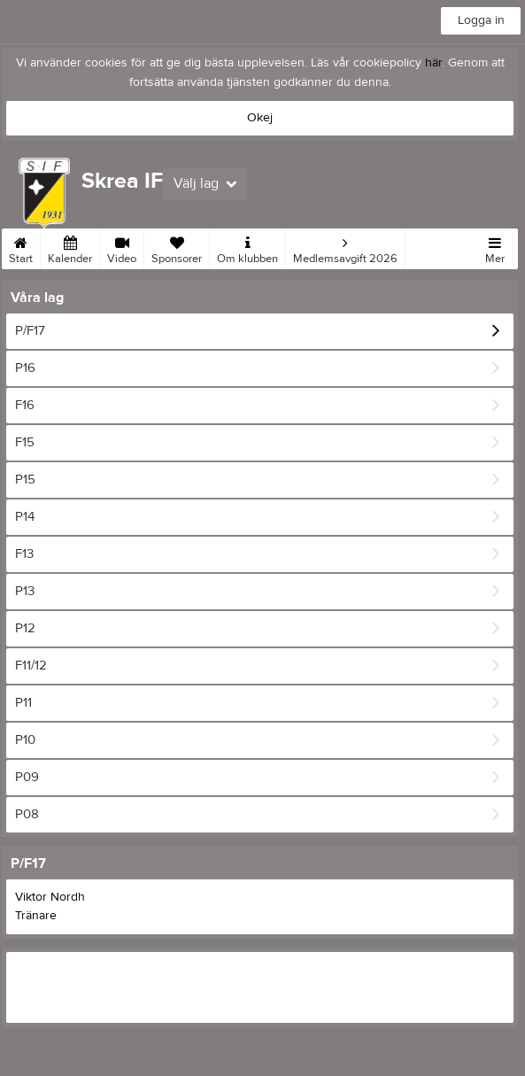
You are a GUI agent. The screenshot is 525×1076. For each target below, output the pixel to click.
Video (121, 247)
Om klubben (247, 247)
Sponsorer (176, 247)
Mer (495, 247)
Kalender (70, 247)
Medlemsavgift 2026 (345, 247)
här (433, 63)
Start (21, 247)
